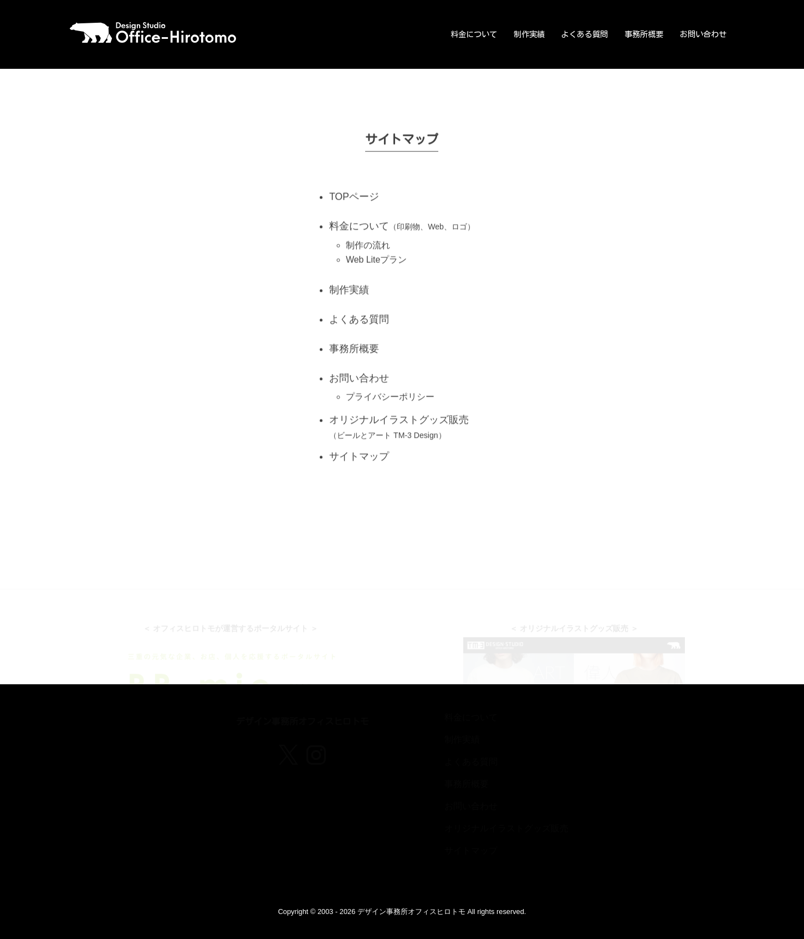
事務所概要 (643, 34)
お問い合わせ (703, 34)
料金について (473, 34)
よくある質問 (584, 34)
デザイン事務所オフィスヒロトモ (411, 911)
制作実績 (529, 34)
